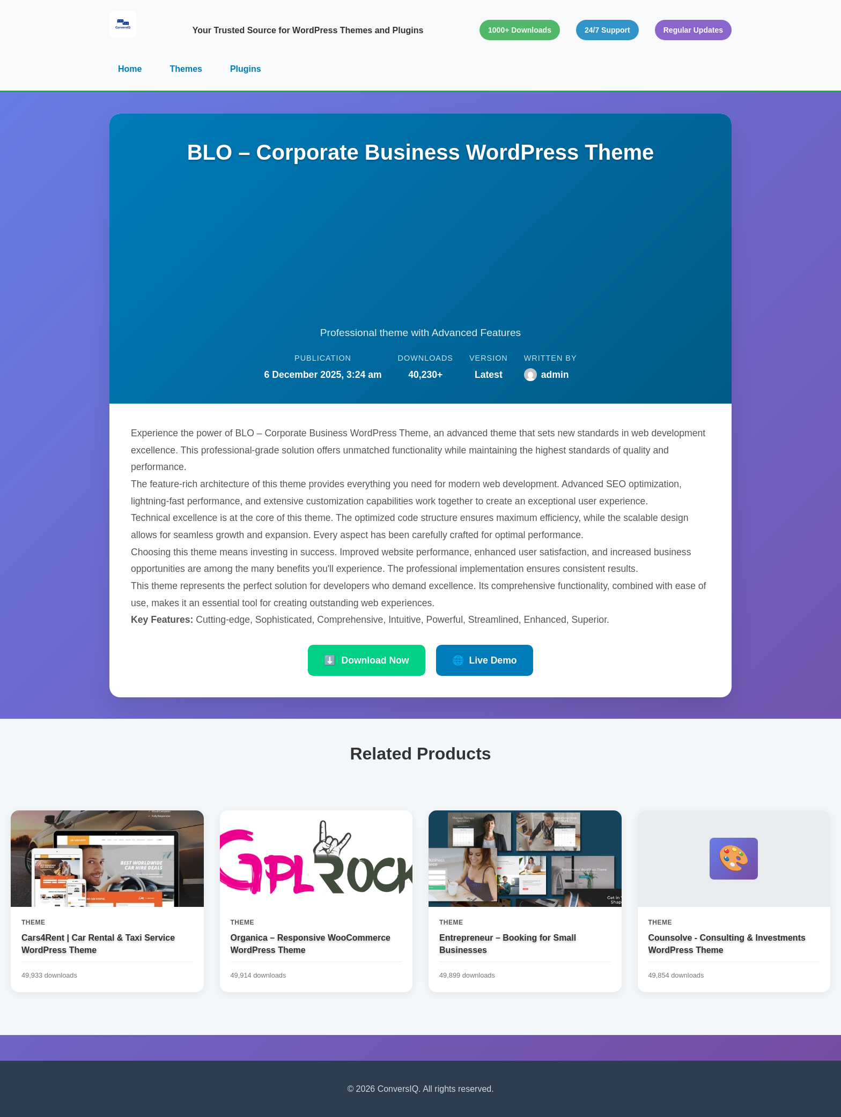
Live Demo (484, 660)
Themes (185, 68)
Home (130, 68)
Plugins (245, 68)
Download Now (366, 660)
